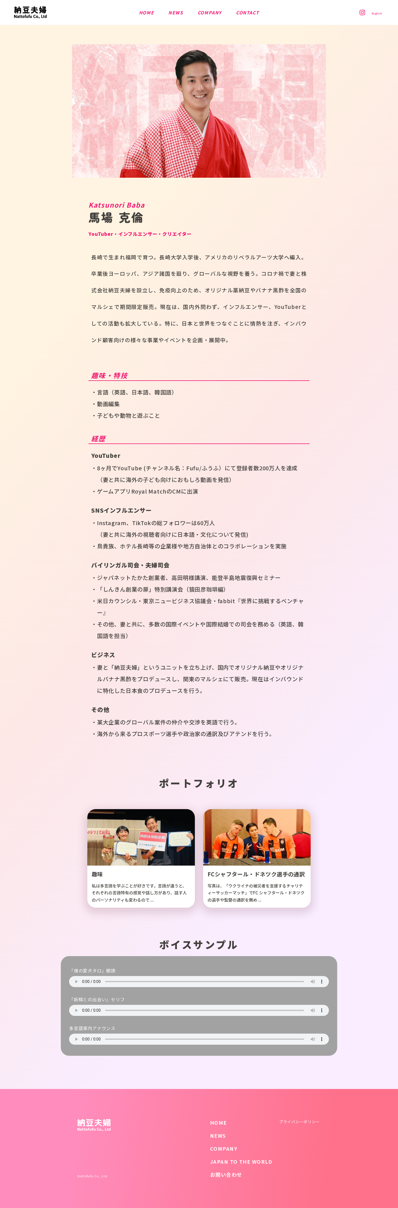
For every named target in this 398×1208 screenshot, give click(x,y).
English (373, 12)
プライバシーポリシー (299, 1121)
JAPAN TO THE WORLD (241, 1161)
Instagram (355, 12)
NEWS (218, 1135)
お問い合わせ (226, 1174)
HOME (218, 1122)
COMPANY (223, 1148)
